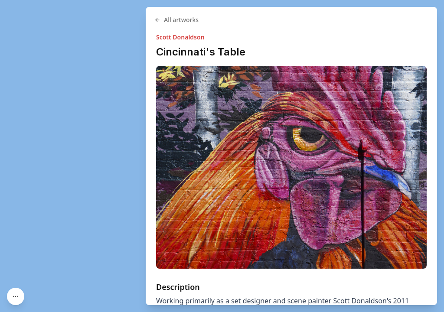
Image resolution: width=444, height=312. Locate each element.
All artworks (176, 20)
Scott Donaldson (180, 37)
